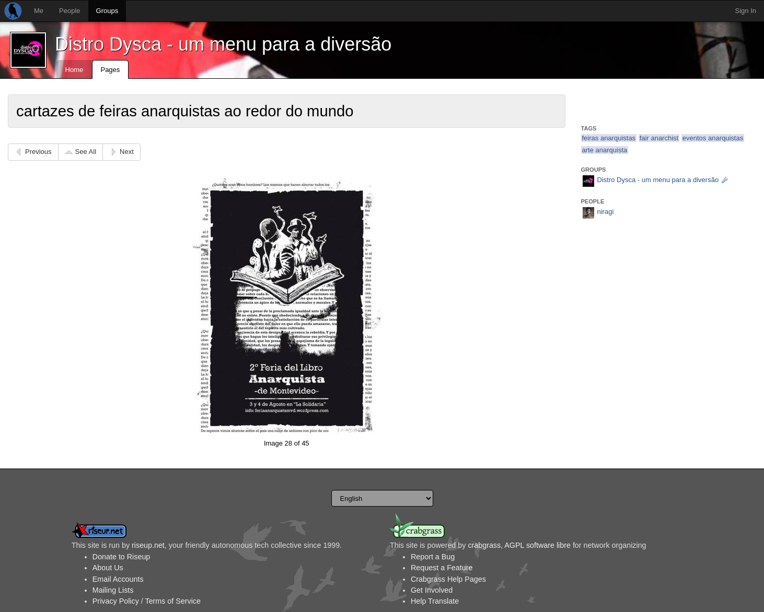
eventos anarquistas (712, 138)
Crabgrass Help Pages (448, 579)
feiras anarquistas (609, 138)
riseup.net (148, 545)
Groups (107, 11)
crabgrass (484, 545)
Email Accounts (118, 579)
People (69, 11)
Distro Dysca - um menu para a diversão (223, 44)
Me (38, 11)
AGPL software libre (537, 545)
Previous (38, 151)
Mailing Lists (113, 590)
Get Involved (432, 590)
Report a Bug (433, 557)
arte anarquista (605, 150)
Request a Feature (441, 567)
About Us (107, 567)
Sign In (745, 11)
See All (85, 151)
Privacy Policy (115, 601)
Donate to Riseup (121, 557)
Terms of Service (172, 601)
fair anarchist (659, 138)
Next (127, 151)
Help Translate (435, 601)
